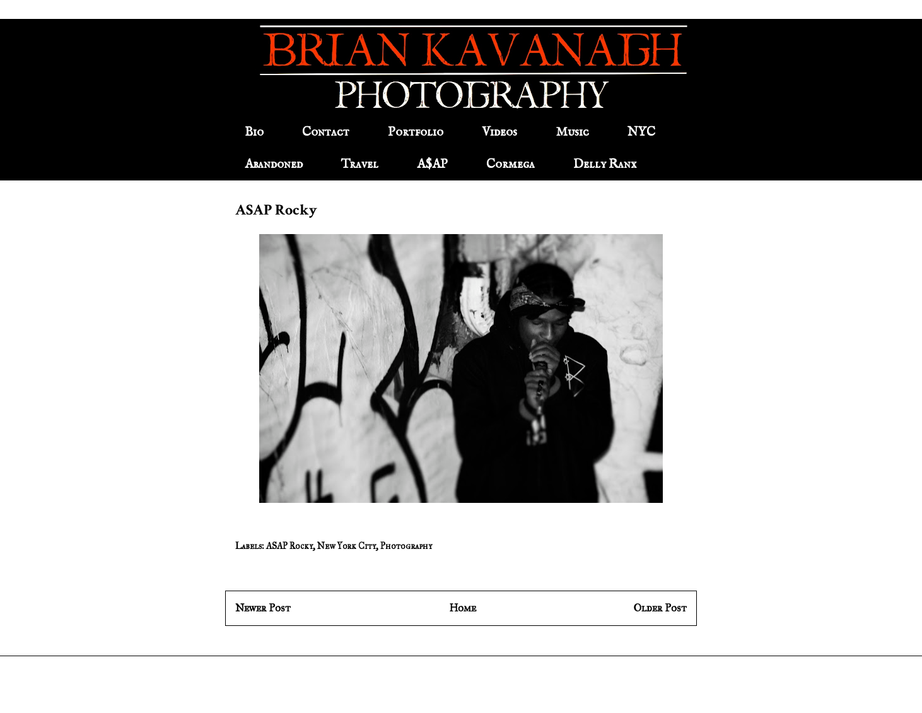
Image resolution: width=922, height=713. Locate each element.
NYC (641, 132)
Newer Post (263, 608)
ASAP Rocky (289, 546)
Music (572, 132)
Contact (325, 132)
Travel (359, 164)
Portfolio (415, 132)
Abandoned (274, 164)
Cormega (510, 164)
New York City (346, 546)
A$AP (432, 164)
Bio (254, 132)
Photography (406, 546)
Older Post (660, 608)
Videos (499, 132)
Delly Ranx (604, 164)
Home (462, 608)
